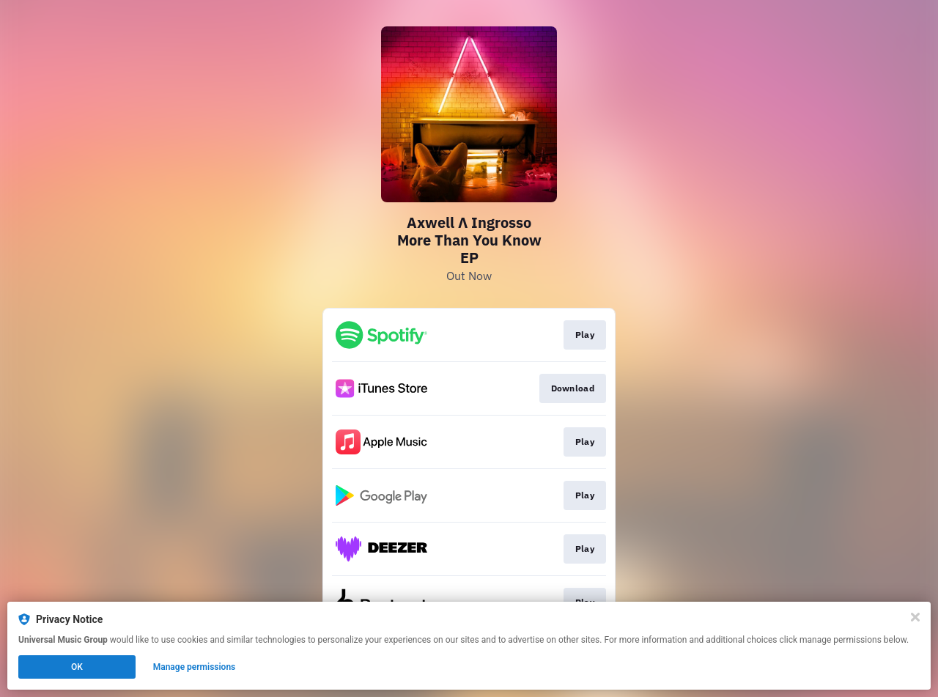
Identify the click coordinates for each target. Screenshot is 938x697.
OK (77, 667)
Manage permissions (194, 667)
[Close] (915, 617)
